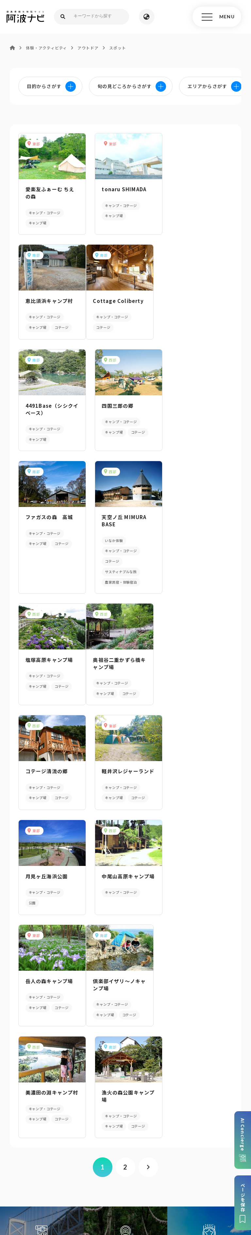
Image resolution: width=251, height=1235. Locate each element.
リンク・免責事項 (191, 1171)
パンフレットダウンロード (125, 1046)
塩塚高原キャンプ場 (198, 411)
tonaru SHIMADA (122, 189)
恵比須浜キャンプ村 (198, 189)
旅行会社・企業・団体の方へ (60, 1180)
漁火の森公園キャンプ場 (198, 773)
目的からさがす (125, 933)
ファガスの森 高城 (49, 411)
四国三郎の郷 (190, 300)
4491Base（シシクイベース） (123, 304)
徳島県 (222, 1180)
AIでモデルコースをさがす (42, 933)
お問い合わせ (128, 1190)
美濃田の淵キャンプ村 (123, 773)
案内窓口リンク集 (125, 1071)
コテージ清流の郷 (121, 553)
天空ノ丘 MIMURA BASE (122, 415)
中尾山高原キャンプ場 (123, 668)
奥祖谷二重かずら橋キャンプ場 (49, 557)
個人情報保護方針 (146, 1171)
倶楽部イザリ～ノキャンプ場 (49, 773)
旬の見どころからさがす (209, 933)
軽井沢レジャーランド (197, 557)
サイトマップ (105, 1171)
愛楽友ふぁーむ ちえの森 (49, 193)
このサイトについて (62, 1171)
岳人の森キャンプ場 (198, 664)
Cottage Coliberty (50, 300)
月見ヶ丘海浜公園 (46, 664)
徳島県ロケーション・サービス (173, 1180)
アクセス (125, 1096)
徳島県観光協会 (115, 1180)
